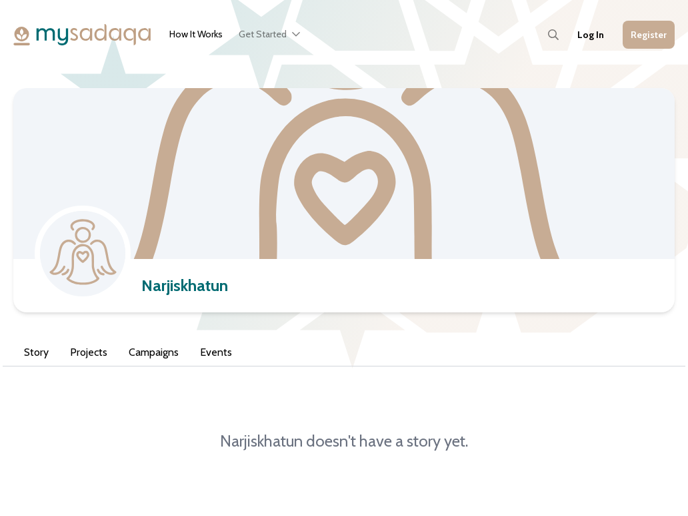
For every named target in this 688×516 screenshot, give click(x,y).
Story (36, 352)
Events (216, 352)
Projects (88, 352)
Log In (590, 35)
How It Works (196, 34)
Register (649, 35)
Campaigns (154, 352)
